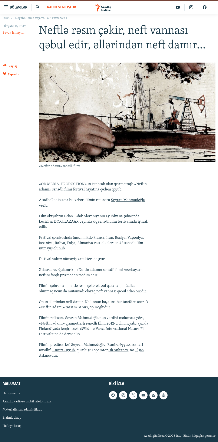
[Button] (10, 67)
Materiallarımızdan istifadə (22, 409)
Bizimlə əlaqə (12, 417)
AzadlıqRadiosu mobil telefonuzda (27, 401)
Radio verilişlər (61, 7)
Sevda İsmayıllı (13, 32)
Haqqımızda (11, 393)
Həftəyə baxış (12, 426)
